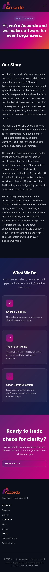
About (4, 524)
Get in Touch (13, 463)
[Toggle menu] (44, 6)
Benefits (5, 515)
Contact (5, 529)
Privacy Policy (8, 543)
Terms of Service (9, 538)
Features (6, 510)
